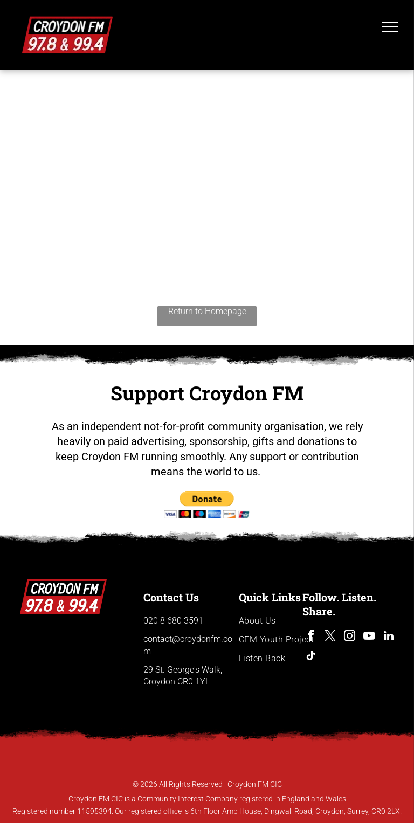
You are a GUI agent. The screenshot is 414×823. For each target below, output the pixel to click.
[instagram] (349, 637)
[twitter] (330, 637)
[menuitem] (277, 620)
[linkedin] (388, 637)
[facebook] (311, 637)
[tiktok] (311, 657)
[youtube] (369, 637)
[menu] (390, 27)
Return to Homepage (207, 311)
